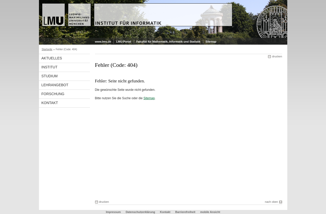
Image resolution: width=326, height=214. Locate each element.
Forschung (53, 94)
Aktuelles (52, 58)
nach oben (271, 201)
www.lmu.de (103, 41)
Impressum (113, 211)
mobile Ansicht (210, 211)
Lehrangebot (55, 85)
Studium (50, 76)
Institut (50, 67)
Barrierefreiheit (185, 211)
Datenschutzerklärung (140, 211)
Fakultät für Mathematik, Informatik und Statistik (168, 41)
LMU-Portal (123, 41)
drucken (277, 56)
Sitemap (211, 41)
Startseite (47, 49)
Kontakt (50, 103)
